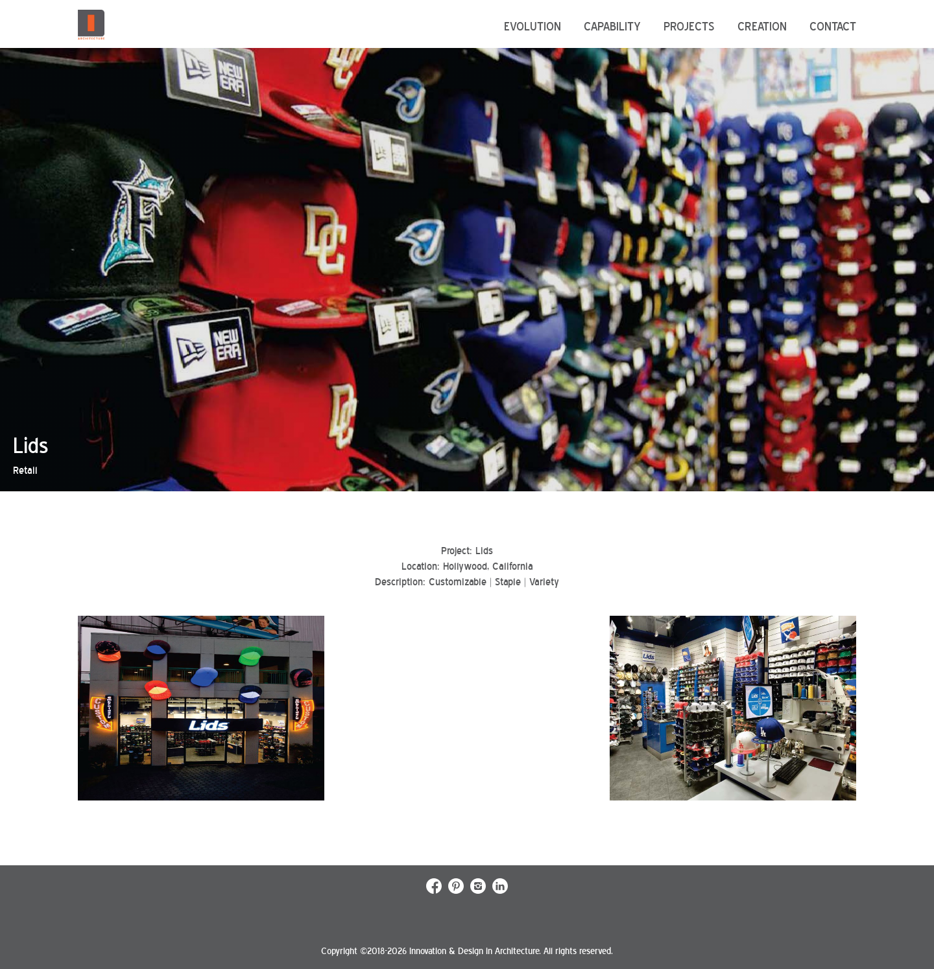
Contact (832, 26)
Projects (689, 26)
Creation (762, 26)
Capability (612, 26)
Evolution (532, 26)
